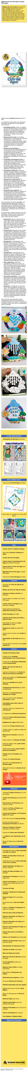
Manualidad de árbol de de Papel (12, 623)
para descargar (14, 937)
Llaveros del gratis (13, 726)
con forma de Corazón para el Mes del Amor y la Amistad (13, 883)
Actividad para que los (14, 851)
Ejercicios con (12, 693)
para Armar (11, 998)
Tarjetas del (11, 759)
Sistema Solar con (14, 740)
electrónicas (13, 722)
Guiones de (13, 832)
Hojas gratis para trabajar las (12, 609)
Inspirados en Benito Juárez (12, 828)
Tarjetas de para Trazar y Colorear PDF (13, 808)
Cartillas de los (14, 657)
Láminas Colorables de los (14, 672)
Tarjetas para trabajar (14, 749)
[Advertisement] (14, 37)
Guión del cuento (14, 818)
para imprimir (13, 1012)
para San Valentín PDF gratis (12, 1003)
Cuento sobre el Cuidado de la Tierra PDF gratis (14, 515)
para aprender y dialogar (13, 604)
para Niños (14, 439)
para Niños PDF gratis (14, 562)
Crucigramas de (14, 713)
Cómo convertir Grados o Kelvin (13, 698)
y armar (13, 977)
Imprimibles (12, 949)
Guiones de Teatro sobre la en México (13, 822)
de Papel (11, 614)
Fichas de (13, 981)
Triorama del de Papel (14, 483)
